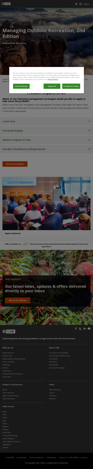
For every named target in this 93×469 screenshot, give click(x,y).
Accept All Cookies (71, 86)
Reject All (52, 86)
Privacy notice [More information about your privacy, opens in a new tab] (53, 79)
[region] (46, 80)
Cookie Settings (21, 86)
